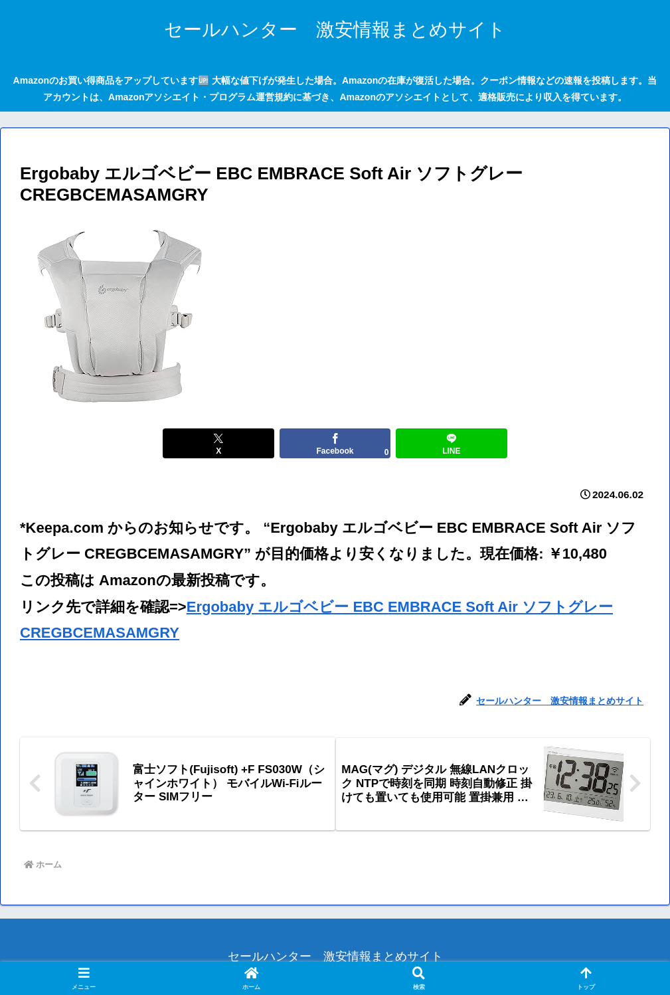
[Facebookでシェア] (335, 443)
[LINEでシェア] (440, 443)
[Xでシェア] (229, 443)
